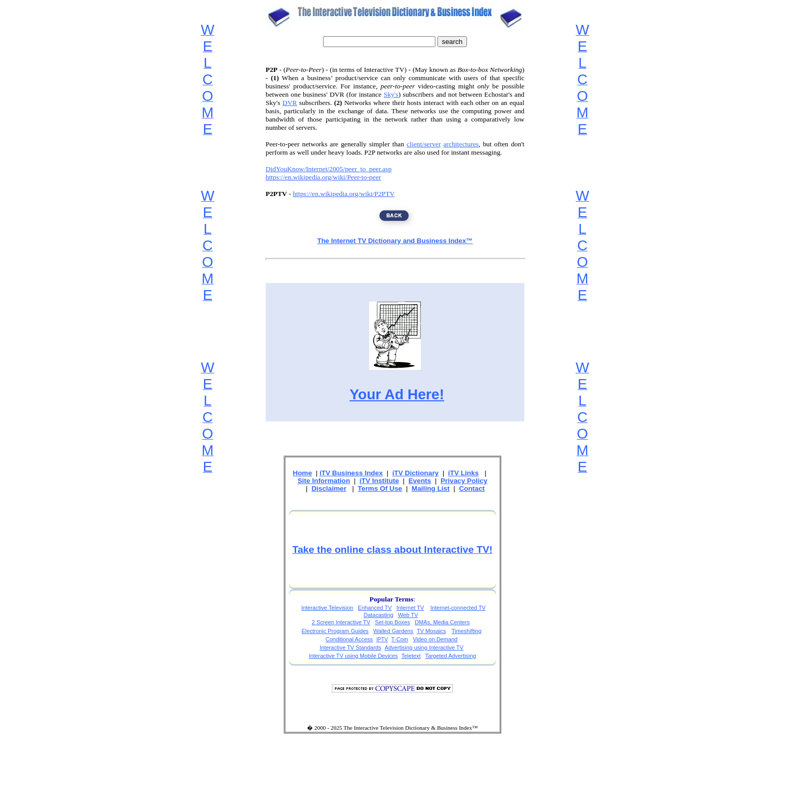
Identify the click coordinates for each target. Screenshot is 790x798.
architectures (460, 144)
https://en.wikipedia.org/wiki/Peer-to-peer (323, 177)
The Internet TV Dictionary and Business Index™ (395, 241)
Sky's (391, 94)
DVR (290, 103)
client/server (424, 144)
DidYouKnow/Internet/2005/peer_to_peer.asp (328, 169)
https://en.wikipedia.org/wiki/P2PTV (344, 194)
